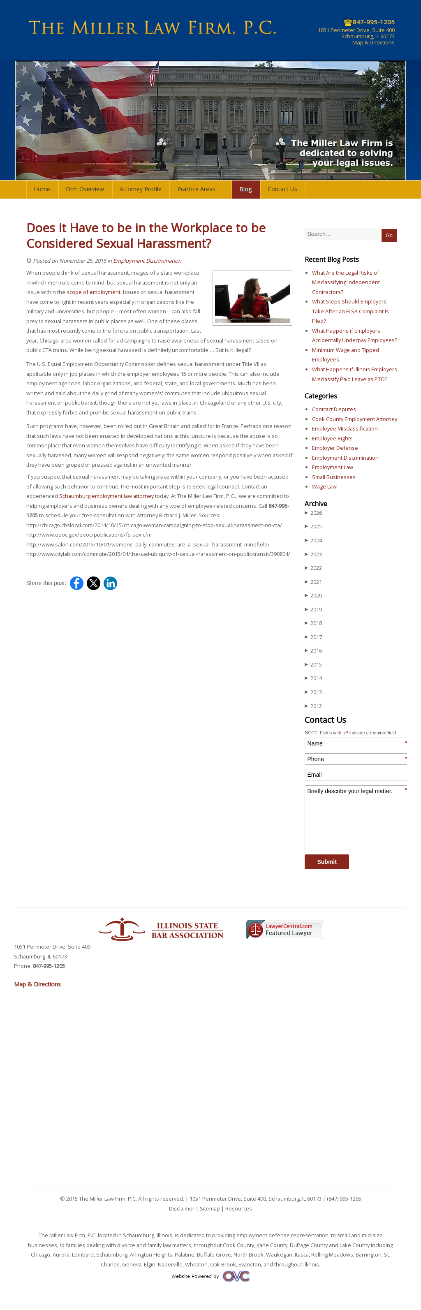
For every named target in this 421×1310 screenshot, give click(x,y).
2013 (313, 692)
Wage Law (324, 486)
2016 (313, 650)
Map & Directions (373, 42)
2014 (313, 678)
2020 (313, 595)
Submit (326, 862)
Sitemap (210, 1208)
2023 (313, 554)
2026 (313, 513)
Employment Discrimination (147, 260)
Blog (245, 189)
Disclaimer (181, 1208)
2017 (313, 637)
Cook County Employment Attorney (354, 419)
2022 (313, 568)
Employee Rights (332, 438)
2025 (313, 526)
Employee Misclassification (345, 428)
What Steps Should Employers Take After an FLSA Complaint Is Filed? (350, 311)
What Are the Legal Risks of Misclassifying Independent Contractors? (346, 282)
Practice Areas (196, 189)
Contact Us (282, 189)
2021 (313, 582)
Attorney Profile (141, 189)
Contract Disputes (334, 409)
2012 (313, 706)
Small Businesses (334, 477)
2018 (313, 623)
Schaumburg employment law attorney (106, 496)
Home (42, 189)
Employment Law (332, 467)
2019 (313, 609)
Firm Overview (85, 189)
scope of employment (93, 292)
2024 (313, 540)
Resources (238, 1208)
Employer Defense (335, 447)
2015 (313, 664)
